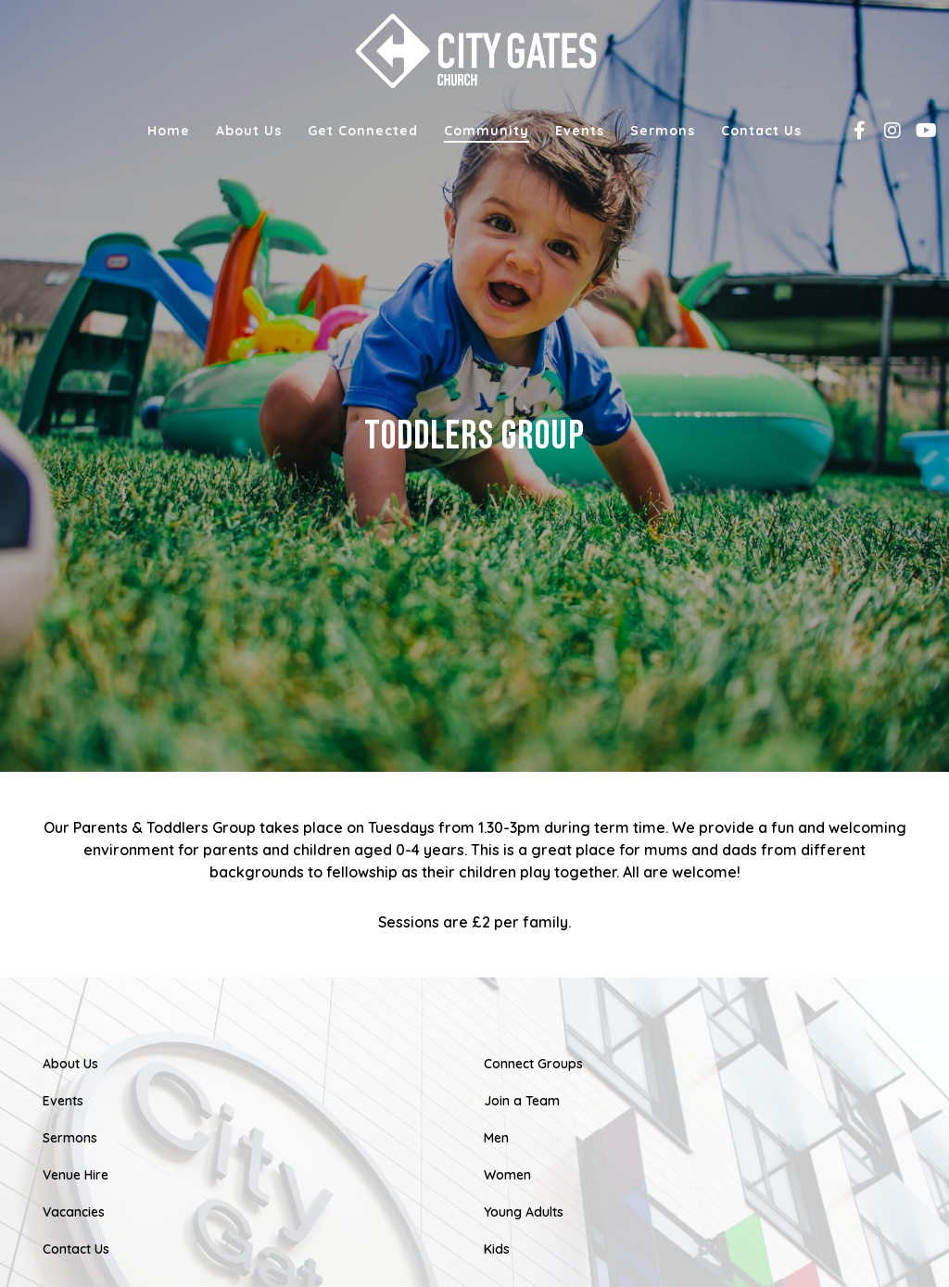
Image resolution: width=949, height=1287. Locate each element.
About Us (70, 1063)
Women (507, 1175)
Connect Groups (533, 1063)
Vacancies (74, 1212)
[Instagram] (885, 130)
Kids (497, 1249)
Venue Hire (75, 1175)
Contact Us (76, 1249)
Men (496, 1137)
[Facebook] (852, 130)
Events (63, 1100)
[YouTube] (918, 130)
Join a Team (522, 1100)
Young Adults (523, 1212)
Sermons (70, 1137)
